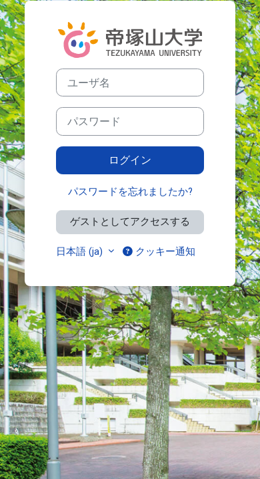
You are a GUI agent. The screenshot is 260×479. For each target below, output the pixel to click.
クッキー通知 (159, 251)
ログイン (130, 160)
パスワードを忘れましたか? (130, 192)
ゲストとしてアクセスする (130, 222)
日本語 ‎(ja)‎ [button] (80, 251)
